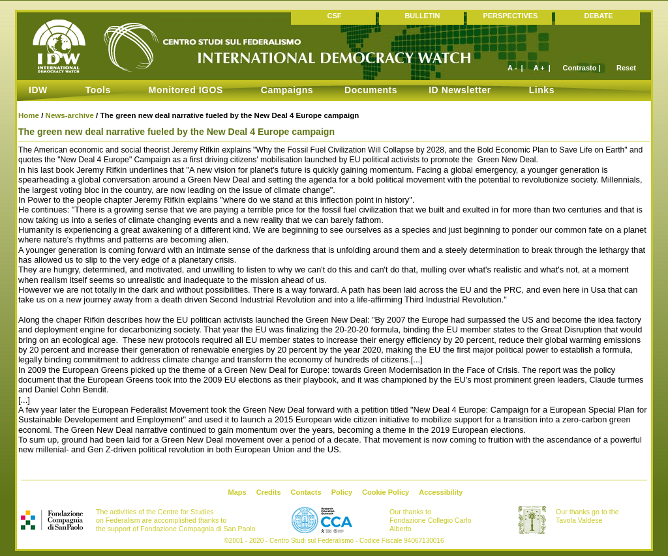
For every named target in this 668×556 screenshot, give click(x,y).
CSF (334, 16)
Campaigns (287, 90)
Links (541, 90)
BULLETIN (422, 16)
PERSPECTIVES (510, 16)
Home (28, 115)
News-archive (70, 115)
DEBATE (598, 16)
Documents (370, 90)
